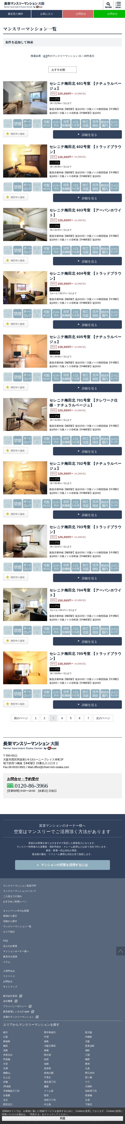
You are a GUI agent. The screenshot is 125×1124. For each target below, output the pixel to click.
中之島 (47, 1104)
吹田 (46, 1059)
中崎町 (88, 1037)
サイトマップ (10, 986)
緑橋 (46, 1050)
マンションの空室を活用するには (64, 865)
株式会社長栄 (10, 996)
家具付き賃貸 (10, 956)
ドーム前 (48, 1091)
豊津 (87, 1064)
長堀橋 (88, 1095)
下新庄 (88, 1104)
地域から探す (10, 916)
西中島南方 (50, 1032)
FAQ (5, 940)
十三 (87, 1082)
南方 (5, 1032)
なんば (6, 1077)
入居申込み (9, 971)
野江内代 (89, 1073)
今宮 (5, 1064)
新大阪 (88, 1032)
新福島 (6, 1041)
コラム (6, 962)
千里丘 (47, 1077)
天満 (5, 1068)
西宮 (46, 1095)
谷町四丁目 (91, 1091)
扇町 (87, 1050)
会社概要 (8, 1001)
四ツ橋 (88, 1077)
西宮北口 (8, 1104)
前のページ (21, 718)
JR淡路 (7, 1086)
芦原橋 (6, 1059)
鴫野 (87, 1059)
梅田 (5, 1046)
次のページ (103, 718)
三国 (87, 1055)
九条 (87, 1068)
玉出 (5, 1100)
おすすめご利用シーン (15, 901)
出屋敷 (6, 1095)
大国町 (88, 1086)
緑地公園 (48, 1073)
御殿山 (6, 1073)
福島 (46, 1041)
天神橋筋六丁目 (11, 1091)
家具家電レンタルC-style (16, 1011)
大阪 (87, 1041)
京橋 (5, 1082)
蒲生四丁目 (50, 1082)
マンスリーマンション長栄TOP (19, 885)
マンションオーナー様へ (16, 951)
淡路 (5, 1050)
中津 (46, 1037)
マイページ (9, 976)
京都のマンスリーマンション (18, 1017)
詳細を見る (89, 135)
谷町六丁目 (50, 1100)
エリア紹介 (9, 931)
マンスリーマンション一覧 (17, 926)
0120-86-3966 (31, 785)
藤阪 (46, 1086)
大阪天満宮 (50, 1046)
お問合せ (8, 981)
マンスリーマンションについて (19, 891)
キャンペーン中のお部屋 (16, 910)
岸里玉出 (8, 1055)
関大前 (47, 1055)
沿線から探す (10, 921)
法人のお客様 (10, 946)
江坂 (5, 1037)
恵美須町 (89, 1046)
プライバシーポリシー (15, 1006)
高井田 (47, 1068)
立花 (87, 1100)
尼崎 (46, 1064)
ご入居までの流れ (12, 896)
